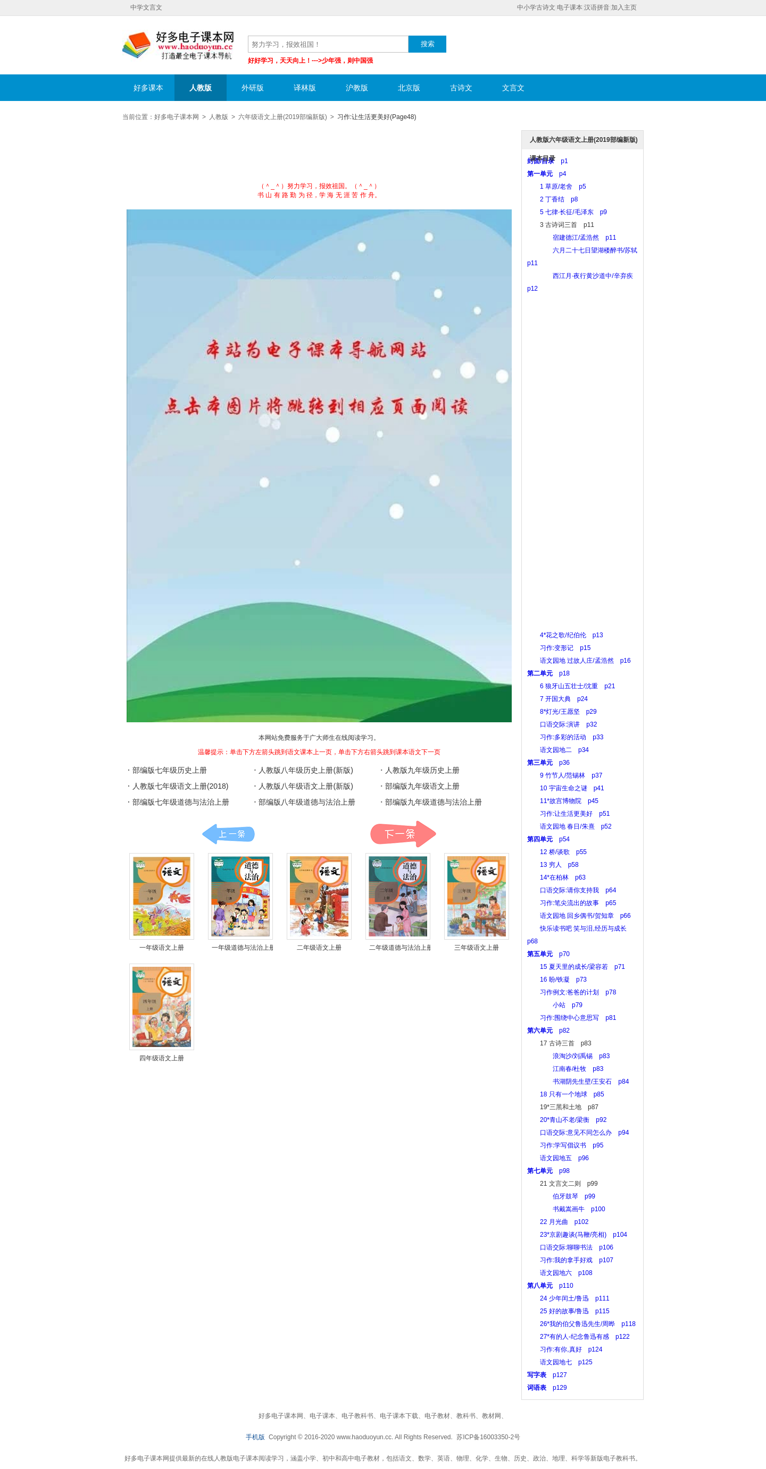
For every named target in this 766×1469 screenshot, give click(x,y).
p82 (548, 1030)
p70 (548, 954)
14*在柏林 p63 (556, 877)
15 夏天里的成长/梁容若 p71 (576, 966)
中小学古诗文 (536, 7)
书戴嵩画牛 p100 (566, 1209)
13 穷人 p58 (553, 864)
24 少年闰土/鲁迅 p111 (568, 1298)
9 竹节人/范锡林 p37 (564, 775)
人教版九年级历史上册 (422, 770)
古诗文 (461, 87)
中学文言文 (146, 7)
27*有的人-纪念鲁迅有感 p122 (578, 1336)
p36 (548, 762)
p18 (548, 673)
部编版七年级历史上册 (169, 770)
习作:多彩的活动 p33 (565, 737)
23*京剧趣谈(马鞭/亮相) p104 (577, 1234)
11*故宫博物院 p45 (562, 801)
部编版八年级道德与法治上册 (307, 802)
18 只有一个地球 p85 (565, 1094)
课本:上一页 (228, 834)
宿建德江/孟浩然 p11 (571, 237)
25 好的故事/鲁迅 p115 (568, 1311)
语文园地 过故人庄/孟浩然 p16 (579, 660)
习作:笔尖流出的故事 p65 (571, 903)
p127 (547, 1375)
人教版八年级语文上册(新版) (306, 786)
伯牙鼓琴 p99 (561, 1196)
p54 (548, 839)
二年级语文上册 (319, 947)
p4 (546, 174)
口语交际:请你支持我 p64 (571, 890)
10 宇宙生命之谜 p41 (565, 788)
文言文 (513, 87)
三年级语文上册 (476, 947)
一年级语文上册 (161, 947)
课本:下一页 (403, 834)
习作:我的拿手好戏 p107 (570, 1260)
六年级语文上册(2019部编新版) (282, 117)
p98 (548, 1171)
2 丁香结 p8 (552, 199)
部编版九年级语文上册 (422, 786)
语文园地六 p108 (560, 1273)
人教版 (200, 87)
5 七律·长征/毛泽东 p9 (567, 212)
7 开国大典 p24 (557, 699)
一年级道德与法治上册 (244, 947)
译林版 (305, 87)
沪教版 (357, 87)
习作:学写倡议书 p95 (565, 1145)
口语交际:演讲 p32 (562, 724)
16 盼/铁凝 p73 (557, 979)
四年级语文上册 (161, 1058)
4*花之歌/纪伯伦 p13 (565, 635)
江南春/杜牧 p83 (565, 1069)
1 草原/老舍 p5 (556, 186)
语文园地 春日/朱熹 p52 (569, 826)
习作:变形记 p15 (558, 648)
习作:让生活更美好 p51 (568, 813)
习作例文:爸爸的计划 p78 (571, 992)
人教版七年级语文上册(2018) (180, 786)
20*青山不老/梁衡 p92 (566, 1120)
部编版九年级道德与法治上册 (433, 802)
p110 (550, 1285)
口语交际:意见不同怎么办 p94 (578, 1132)
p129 (547, 1387)
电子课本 (569, 7)
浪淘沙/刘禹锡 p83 (568, 1056)
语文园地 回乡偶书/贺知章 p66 (579, 915)
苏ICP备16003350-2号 (488, 1437)
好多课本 (148, 87)
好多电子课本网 (178, 46)
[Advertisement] (319, 155)
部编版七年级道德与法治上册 (180, 802)
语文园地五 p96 (558, 1158)
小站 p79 (554, 1005)
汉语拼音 (597, 7)
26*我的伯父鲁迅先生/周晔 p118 (581, 1324)
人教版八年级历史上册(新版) (306, 770)
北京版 (409, 87)
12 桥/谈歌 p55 (557, 852)
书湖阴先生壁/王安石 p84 (578, 1081)
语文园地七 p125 (560, 1362)
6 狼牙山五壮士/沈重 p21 (571, 686)
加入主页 (624, 7)
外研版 (253, 87)
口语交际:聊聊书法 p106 (570, 1247)
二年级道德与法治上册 (401, 947)
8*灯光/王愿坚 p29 (562, 711)
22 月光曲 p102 (557, 1222)
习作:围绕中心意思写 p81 (571, 1017)
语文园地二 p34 (558, 750)
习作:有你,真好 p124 (564, 1349)
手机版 (255, 1437)
